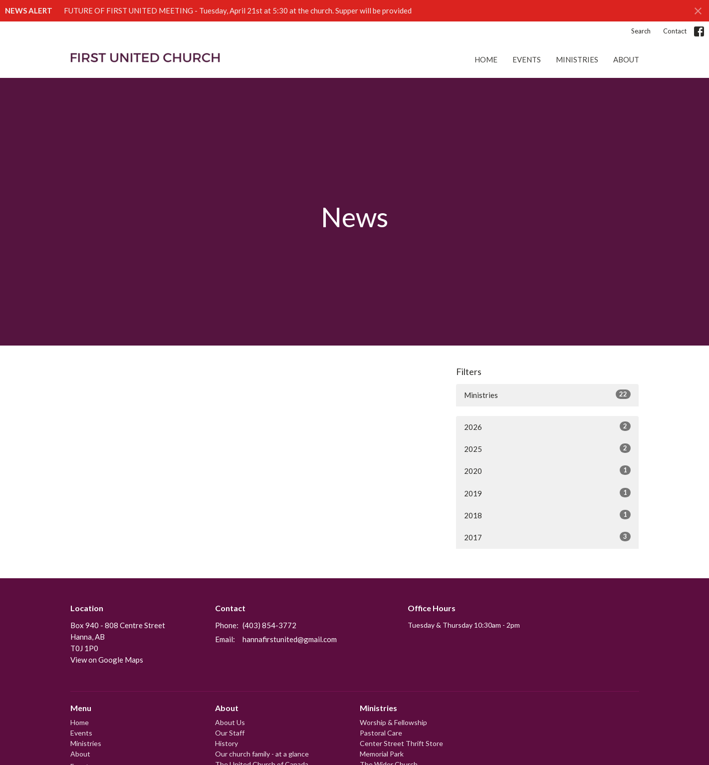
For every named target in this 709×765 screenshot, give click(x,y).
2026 (547, 426)
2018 (547, 515)
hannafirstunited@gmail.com (289, 639)
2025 (547, 448)
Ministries (577, 59)
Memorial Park (382, 754)
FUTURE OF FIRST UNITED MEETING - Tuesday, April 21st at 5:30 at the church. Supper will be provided (238, 10)
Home (485, 59)
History (226, 743)
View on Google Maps (106, 659)
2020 (547, 470)
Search (641, 31)
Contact (675, 31)
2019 (547, 493)
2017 (547, 537)
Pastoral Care (381, 733)
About (626, 59)
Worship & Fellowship (393, 722)
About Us (230, 722)
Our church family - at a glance (262, 754)
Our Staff (229, 733)
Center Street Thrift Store (401, 743)
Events (526, 59)
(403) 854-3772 (269, 625)
